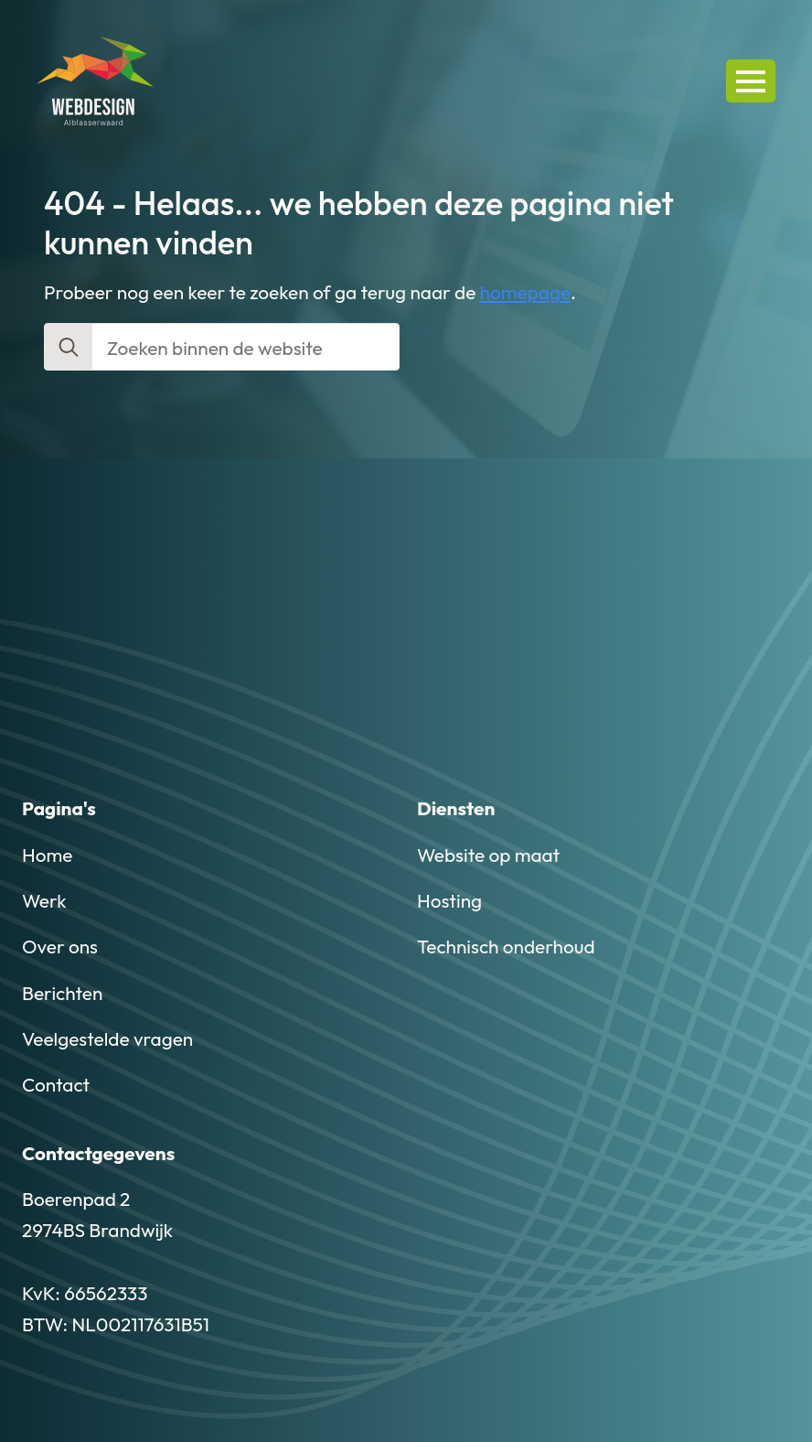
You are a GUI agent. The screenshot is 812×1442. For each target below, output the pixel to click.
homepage (526, 292)
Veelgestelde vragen (107, 1038)
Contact (56, 1084)
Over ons (60, 946)
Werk (44, 900)
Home (47, 854)
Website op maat (488, 854)
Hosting (449, 900)
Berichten (62, 993)
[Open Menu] (750, 80)
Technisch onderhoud (506, 946)
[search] (68, 347)
